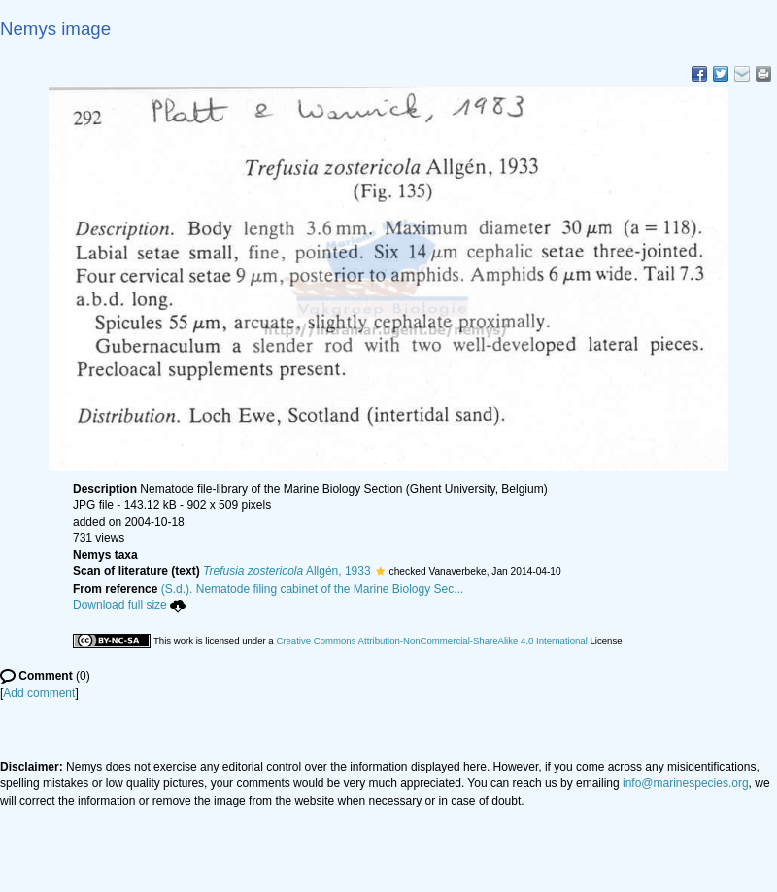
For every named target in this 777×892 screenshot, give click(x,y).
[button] (380, 571)
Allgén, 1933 (287, 571)
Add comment (39, 693)
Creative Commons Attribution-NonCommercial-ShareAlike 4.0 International (431, 640)
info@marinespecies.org (686, 783)
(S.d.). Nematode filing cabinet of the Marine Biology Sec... (312, 589)
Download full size (129, 605)
